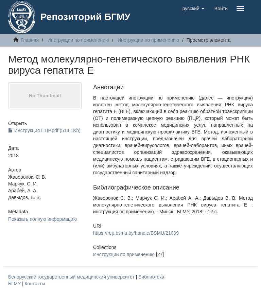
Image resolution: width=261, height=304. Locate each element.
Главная (30, 40)
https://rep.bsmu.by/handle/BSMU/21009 (136, 233)
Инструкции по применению (78, 40)
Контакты (34, 283)
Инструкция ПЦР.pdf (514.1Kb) (44, 130)
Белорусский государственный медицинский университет (72, 277)
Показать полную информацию (42, 219)
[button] (193, 8)
